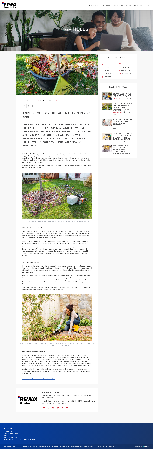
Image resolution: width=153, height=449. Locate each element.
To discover (28, 100)
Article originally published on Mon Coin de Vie (38, 379)
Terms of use (94, 446)
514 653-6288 (12, 437)
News (122, 64)
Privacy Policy (84, 446)
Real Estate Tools (122, 5)
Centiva (146, 446)
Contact (138, 5)
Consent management (107, 446)
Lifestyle (106, 77)
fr (148, 5)
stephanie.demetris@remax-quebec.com (22, 439)
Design (105, 70)
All (104, 64)
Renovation (124, 70)
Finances (106, 74)
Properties (93, 5)
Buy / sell (107, 67)
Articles (106, 5)
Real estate (124, 67)
